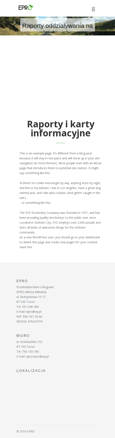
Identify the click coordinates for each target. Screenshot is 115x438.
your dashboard (89, 237)
